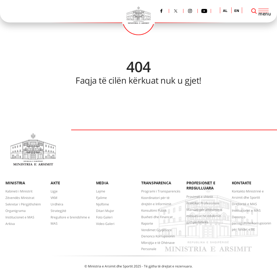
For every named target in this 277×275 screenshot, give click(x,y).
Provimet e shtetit (199, 196)
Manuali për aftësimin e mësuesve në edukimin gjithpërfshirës (204, 215)
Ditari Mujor (105, 210)
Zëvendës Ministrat (19, 197)
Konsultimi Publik (154, 210)
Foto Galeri (104, 217)
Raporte (147, 223)
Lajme (100, 191)
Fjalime (101, 197)
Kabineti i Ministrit (18, 191)
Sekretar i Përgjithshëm (23, 204)
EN (236, 11)
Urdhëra (57, 204)
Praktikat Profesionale (202, 203)
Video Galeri (105, 223)
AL (225, 11)
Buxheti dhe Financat (157, 217)
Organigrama (15, 210)
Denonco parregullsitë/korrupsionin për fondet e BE (251, 223)
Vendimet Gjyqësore (156, 230)
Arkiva (10, 223)
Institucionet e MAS (19, 217)
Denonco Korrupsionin (158, 236)
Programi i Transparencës (160, 191)
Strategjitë (58, 210)
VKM (54, 197)
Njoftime (102, 204)
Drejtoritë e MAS (244, 204)
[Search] (254, 11)
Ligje (54, 191)
